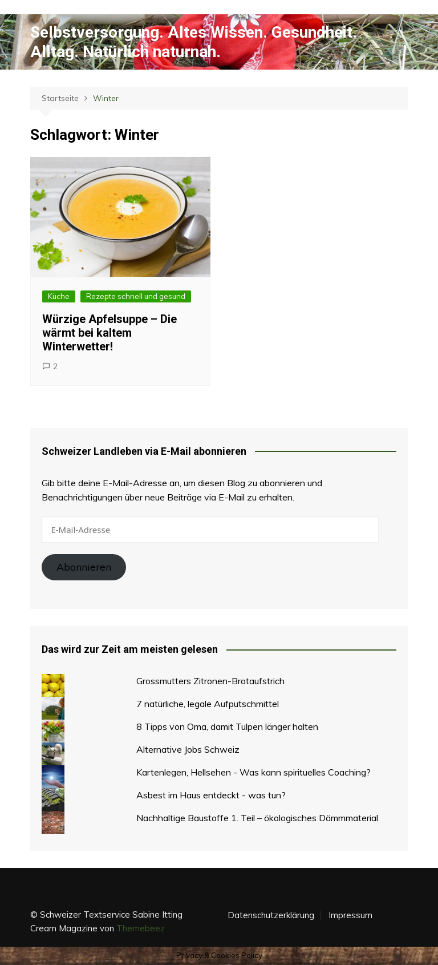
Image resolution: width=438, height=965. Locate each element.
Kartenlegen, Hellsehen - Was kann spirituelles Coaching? (253, 772)
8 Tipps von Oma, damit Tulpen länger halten (227, 726)
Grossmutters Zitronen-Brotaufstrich (210, 681)
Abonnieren (83, 567)
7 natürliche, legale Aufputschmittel (207, 703)
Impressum (350, 915)
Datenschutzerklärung (271, 915)
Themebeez (140, 928)
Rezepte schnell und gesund (135, 296)
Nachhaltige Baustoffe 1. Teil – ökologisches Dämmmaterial (257, 817)
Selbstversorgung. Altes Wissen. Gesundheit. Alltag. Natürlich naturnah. (193, 42)
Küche (59, 296)
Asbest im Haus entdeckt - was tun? (211, 795)
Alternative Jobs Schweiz (188, 749)
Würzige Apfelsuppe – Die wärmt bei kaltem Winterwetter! (109, 332)
